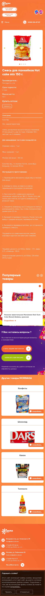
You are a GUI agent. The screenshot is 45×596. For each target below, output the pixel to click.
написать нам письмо (18, 357)
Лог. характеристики (11, 124)
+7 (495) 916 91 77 (12, 559)
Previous (4, 48)
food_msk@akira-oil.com (14, 555)
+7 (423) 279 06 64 (12, 545)
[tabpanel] (22, 48)
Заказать (7, 106)
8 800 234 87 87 (34, 22)
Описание (6, 115)
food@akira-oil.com (12, 541)
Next (40, 48)
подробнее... (15, 587)
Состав (5, 120)
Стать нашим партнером (17, 348)
